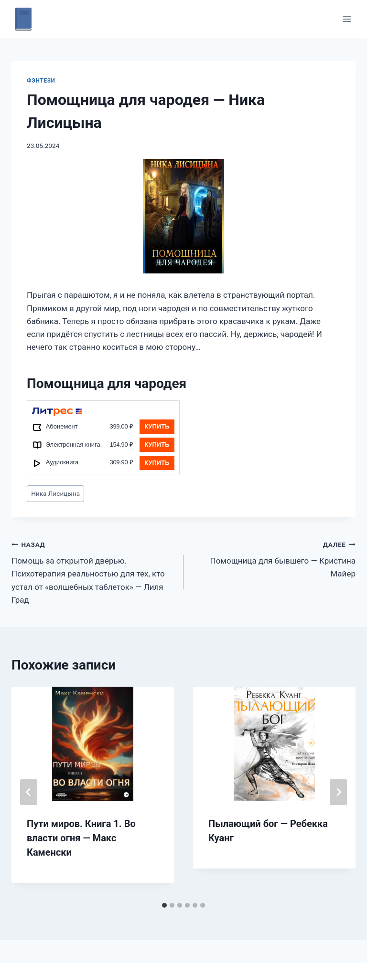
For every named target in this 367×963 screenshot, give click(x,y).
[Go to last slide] (28, 792)
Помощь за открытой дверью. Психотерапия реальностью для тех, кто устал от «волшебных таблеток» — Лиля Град (93, 571)
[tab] (164, 905)
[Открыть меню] (347, 18)
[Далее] (338, 792)
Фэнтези (41, 80)
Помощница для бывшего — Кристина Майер (274, 558)
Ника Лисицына (55, 493)
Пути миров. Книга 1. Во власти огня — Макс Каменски (81, 838)
